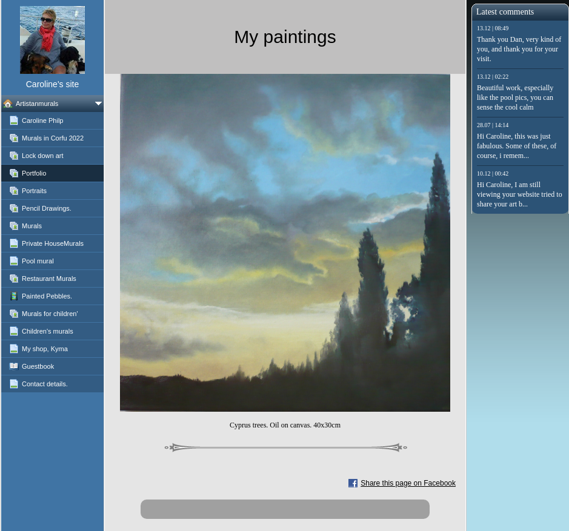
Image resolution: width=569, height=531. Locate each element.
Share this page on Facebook (408, 483)
